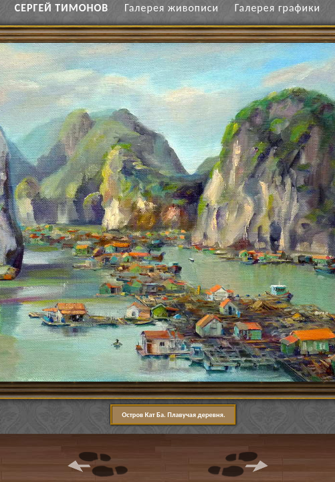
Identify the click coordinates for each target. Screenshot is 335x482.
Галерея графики (277, 7)
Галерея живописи (171, 7)
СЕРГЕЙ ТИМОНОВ (62, 7)
